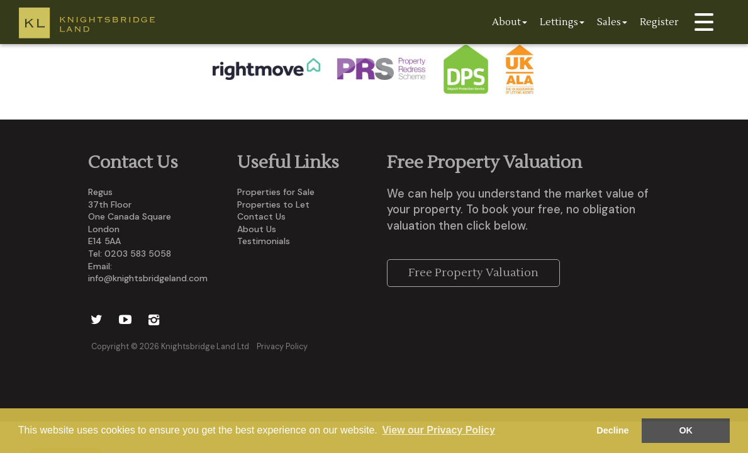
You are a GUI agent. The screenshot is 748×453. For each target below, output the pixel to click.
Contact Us (261, 216)
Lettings (562, 22)
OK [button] (686, 430)
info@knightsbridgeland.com (148, 278)
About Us (256, 229)
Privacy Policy (282, 347)
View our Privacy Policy (438, 430)
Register (659, 22)
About (509, 22)
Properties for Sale (276, 192)
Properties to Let (273, 204)
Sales (612, 22)
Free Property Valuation (473, 273)
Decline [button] (612, 430)
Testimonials (263, 241)
